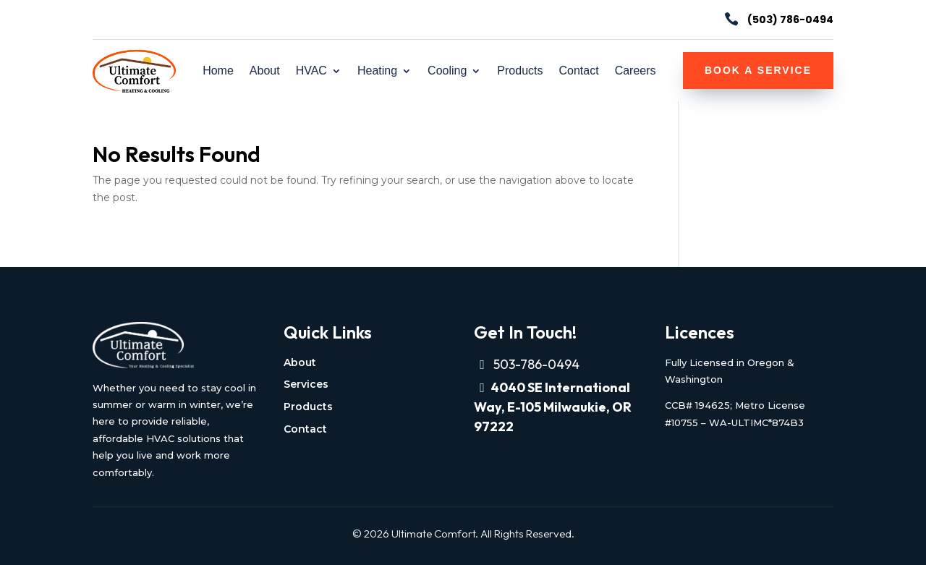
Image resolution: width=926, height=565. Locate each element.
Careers (635, 71)
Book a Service (758, 70)
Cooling (447, 71)
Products (520, 71)
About (265, 71)
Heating (377, 71)
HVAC (311, 71)
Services (306, 384)
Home (218, 71)
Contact (578, 71)
